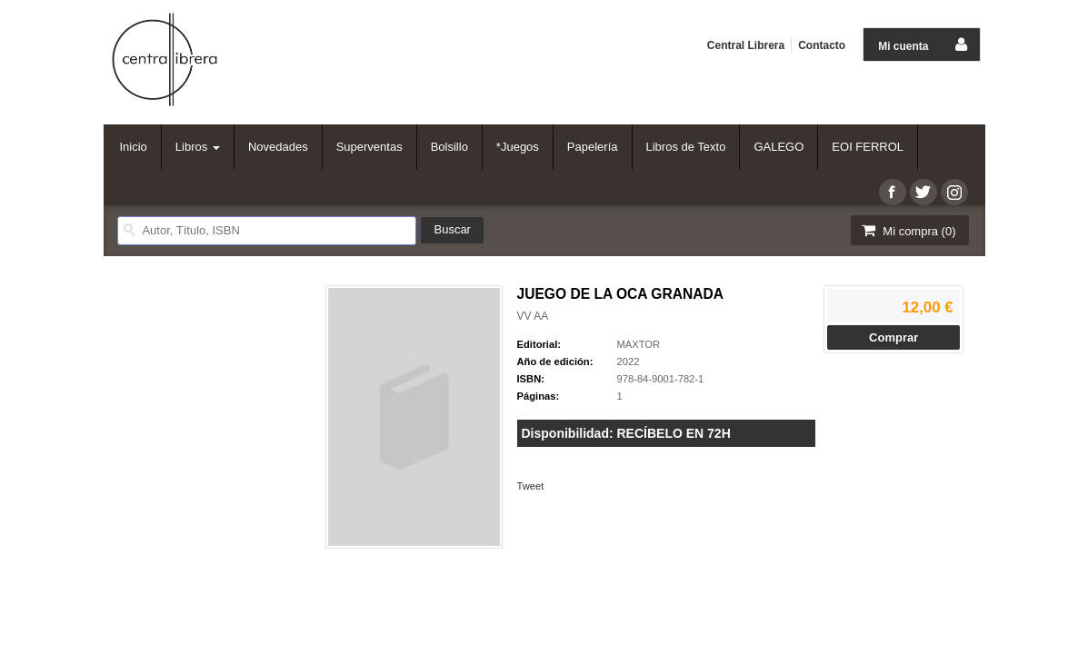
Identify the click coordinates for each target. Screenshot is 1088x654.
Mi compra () (908, 230)
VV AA (533, 316)
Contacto (821, 45)
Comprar (893, 337)
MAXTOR (639, 344)
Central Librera (745, 45)
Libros (197, 147)
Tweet (530, 486)
